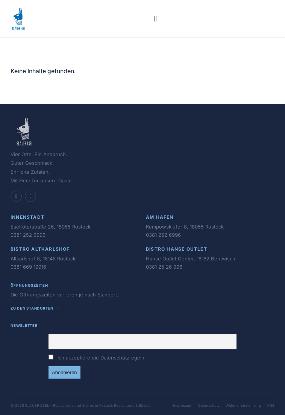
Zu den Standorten (35, 308)
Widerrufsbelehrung (243, 405)
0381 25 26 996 (164, 267)
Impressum (182, 405)
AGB (270, 405)
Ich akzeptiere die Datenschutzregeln (101, 358)
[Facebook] (16, 196)
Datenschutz (209, 405)
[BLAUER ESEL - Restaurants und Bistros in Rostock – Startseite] (19, 19)
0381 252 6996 (28, 235)
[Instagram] (30, 196)
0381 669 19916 (28, 267)
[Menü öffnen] (155, 19)
